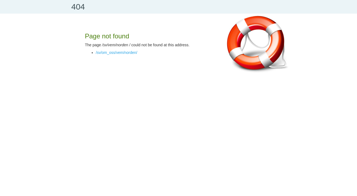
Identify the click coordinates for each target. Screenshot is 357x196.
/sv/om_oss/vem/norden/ (116, 52)
